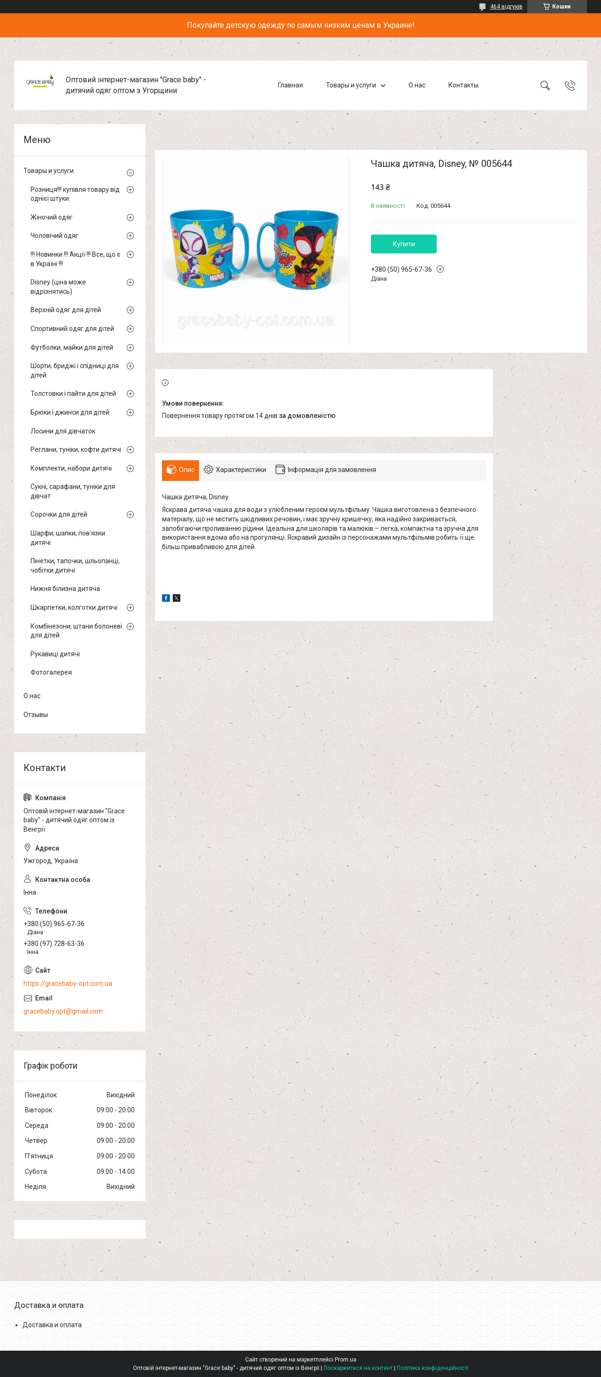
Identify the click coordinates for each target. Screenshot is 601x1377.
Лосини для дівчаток (63, 431)
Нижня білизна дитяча (65, 588)
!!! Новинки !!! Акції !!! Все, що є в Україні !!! (75, 259)
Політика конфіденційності (433, 1368)
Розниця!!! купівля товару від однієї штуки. (75, 194)
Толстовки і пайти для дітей (73, 393)
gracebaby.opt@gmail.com (63, 1011)
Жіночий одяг (52, 217)
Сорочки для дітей (59, 514)
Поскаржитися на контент (358, 1368)
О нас (416, 85)
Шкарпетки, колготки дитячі (74, 607)
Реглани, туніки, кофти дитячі (76, 449)
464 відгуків (506, 6)
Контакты (463, 85)
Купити (404, 244)
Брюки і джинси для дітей (70, 412)
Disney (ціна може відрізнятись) (58, 286)
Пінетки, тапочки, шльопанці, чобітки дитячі (75, 565)
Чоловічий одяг (54, 235)
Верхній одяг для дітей (66, 310)
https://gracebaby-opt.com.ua (67, 983)
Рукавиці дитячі (55, 654)
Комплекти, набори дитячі (71, 468)
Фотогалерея (51, 672)
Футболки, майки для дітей (72, 347)
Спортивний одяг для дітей (72, 328)
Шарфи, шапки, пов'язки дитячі (68, 537)
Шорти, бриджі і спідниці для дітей (75, 370)
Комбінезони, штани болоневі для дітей (76, 630)
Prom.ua (345, 1359)
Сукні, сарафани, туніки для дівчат (73, 491)
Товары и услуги (351, 85)
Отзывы (35, 714)
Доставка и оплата (52, 1325)
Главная (290, 85)
